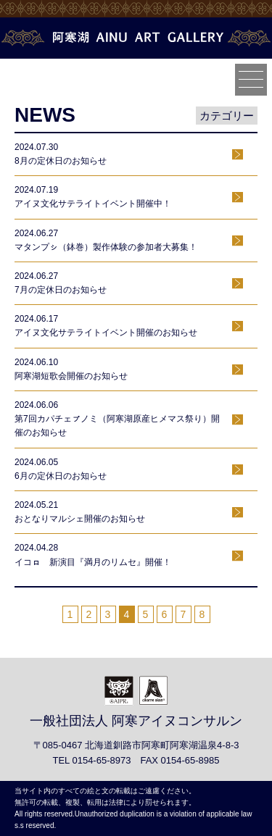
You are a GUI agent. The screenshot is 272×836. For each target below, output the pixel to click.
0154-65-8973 (101, 760)
